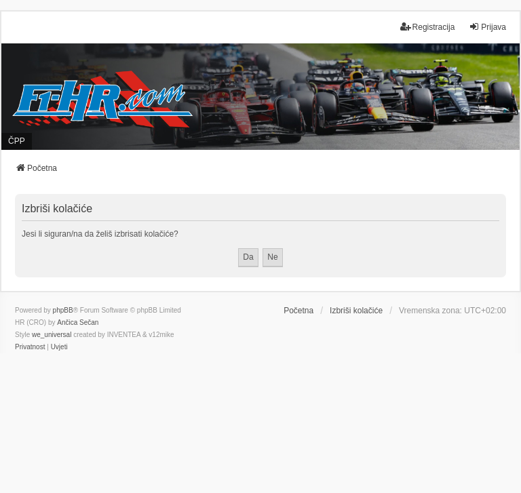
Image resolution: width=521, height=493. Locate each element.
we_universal (51, 334)
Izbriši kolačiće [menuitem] (356, 310)
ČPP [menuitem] (16, 141)
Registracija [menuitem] (427, 27)
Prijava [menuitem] (487, 27)
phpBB (63, 310)
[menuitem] (30, 347)
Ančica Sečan (77, 322)
